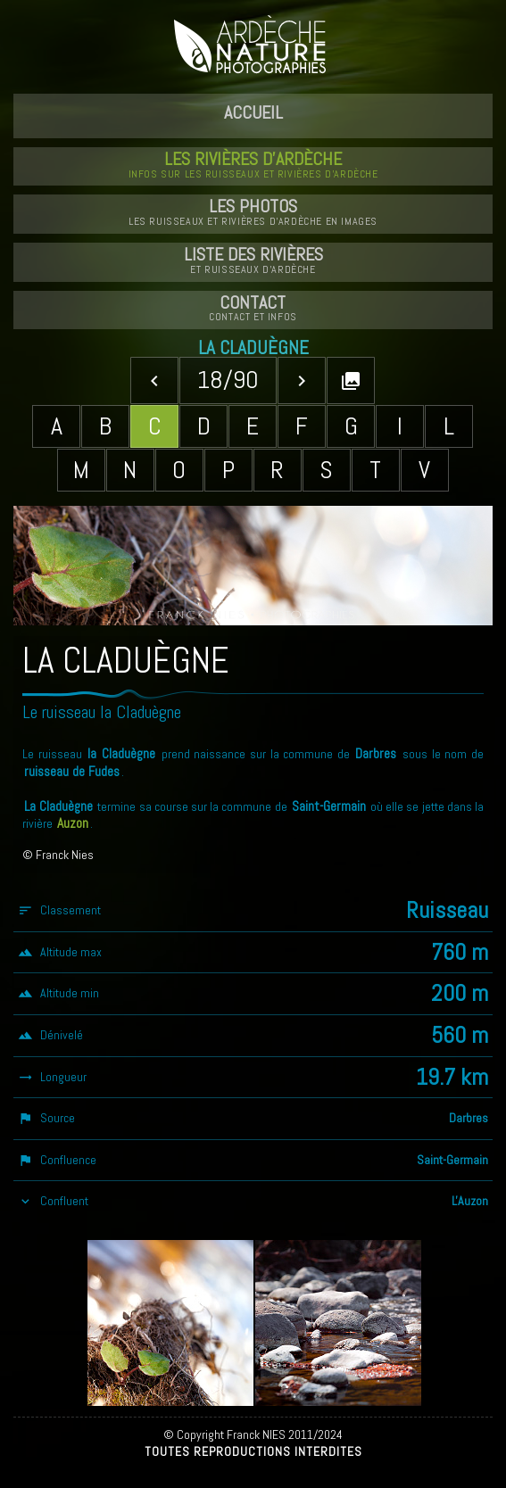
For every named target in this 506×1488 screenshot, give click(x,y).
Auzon (72, 823)
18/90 (228, 379)
